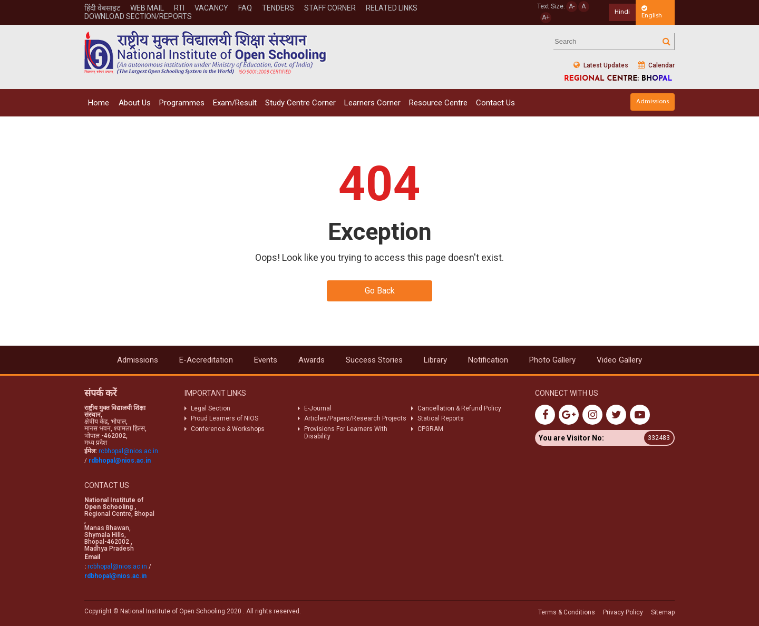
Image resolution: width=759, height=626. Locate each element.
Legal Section (210, 408)
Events (265, 360)
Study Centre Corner (300, 102)
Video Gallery (619, 360)
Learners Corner (372, 102)
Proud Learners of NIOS (224, 418)
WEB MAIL (147, 8)
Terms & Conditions (566, 612)
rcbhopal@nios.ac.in (128, 451)
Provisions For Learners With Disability (345, 432)
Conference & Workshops (228, 429)
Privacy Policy (623, 612)
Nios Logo (205, 52)
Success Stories (374, 360)
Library (435, 360)
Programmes (182, 102)
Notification (488, 360)
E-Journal (318, 408)
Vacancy (211, 8)
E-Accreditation (206, 360)
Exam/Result (235, 102)
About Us (135, 102)
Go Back (380, 291)
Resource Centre (438, 102)
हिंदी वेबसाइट (102, 8)
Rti (179, 8)
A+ (546, 17)
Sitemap (663, 612)
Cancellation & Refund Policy (459, 408)
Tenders (278, 8)
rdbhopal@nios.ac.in (120, 460)
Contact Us (495, 102)
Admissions (652, 101)
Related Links (391, 8)
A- (572, 6)
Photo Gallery (552, 360)
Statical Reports (440, 418)
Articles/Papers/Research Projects (355, 418)
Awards (311, 360)
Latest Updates (600, 65)
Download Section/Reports (138, 16)
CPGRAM (431, 429)
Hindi (622, 11)
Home (98, 102)
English (651, 12)
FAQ (245, 8)
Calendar (656, 65)
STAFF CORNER (330, 8)
